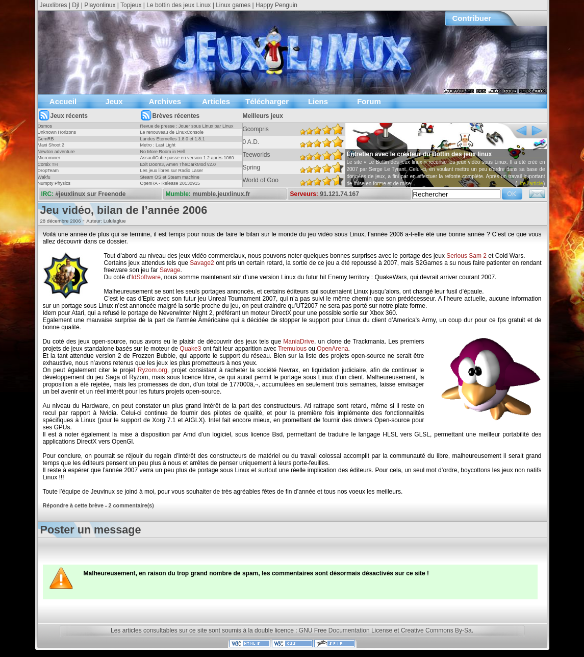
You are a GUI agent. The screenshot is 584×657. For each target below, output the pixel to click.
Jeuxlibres (53, 5)
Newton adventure (56, 151)
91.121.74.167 (339, 194)
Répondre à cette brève (73, 505)
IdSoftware (146, 277)
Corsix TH (48, 164)
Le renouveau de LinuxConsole (172, 132)
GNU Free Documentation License (345, 630)
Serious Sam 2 (466, 255)
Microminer (49, 157)
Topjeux (130, 5)
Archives (165, 101)
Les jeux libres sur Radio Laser (172, 170)
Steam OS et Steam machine (170, 177)
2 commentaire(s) (131, 505)
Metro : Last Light (158, 145)
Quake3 (190, 348)
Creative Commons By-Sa (436, 630)
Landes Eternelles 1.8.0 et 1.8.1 (172, 138)
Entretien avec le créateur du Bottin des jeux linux (419, 154)
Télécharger (267, 101)
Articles (216, 101)
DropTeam (48, 170)
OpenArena (332, 348)
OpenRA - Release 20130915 (170, 183)
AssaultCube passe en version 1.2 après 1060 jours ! (187, 160)
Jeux (113, 101)
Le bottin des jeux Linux (178, 5)
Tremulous (292, 348)
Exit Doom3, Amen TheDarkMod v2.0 (178, 164)
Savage (170, 270)
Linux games (233, 5)
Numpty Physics (54, 183)
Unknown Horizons (57, 132)
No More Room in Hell (163, 151)
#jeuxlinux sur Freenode (91, 194)
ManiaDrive (298, 341)
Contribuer (472, 18)
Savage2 (202, 262)
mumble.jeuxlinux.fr (221, 194)
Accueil (63, 101)
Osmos (45, 126)
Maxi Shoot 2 (51, 145)
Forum (369, 101)
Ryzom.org (152, 370)
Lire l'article (530, 183)
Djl (75, 5)
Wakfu (44, 177)
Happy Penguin (276, 5)
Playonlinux (99, 5)
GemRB (46, 138)
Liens (318, 101)
